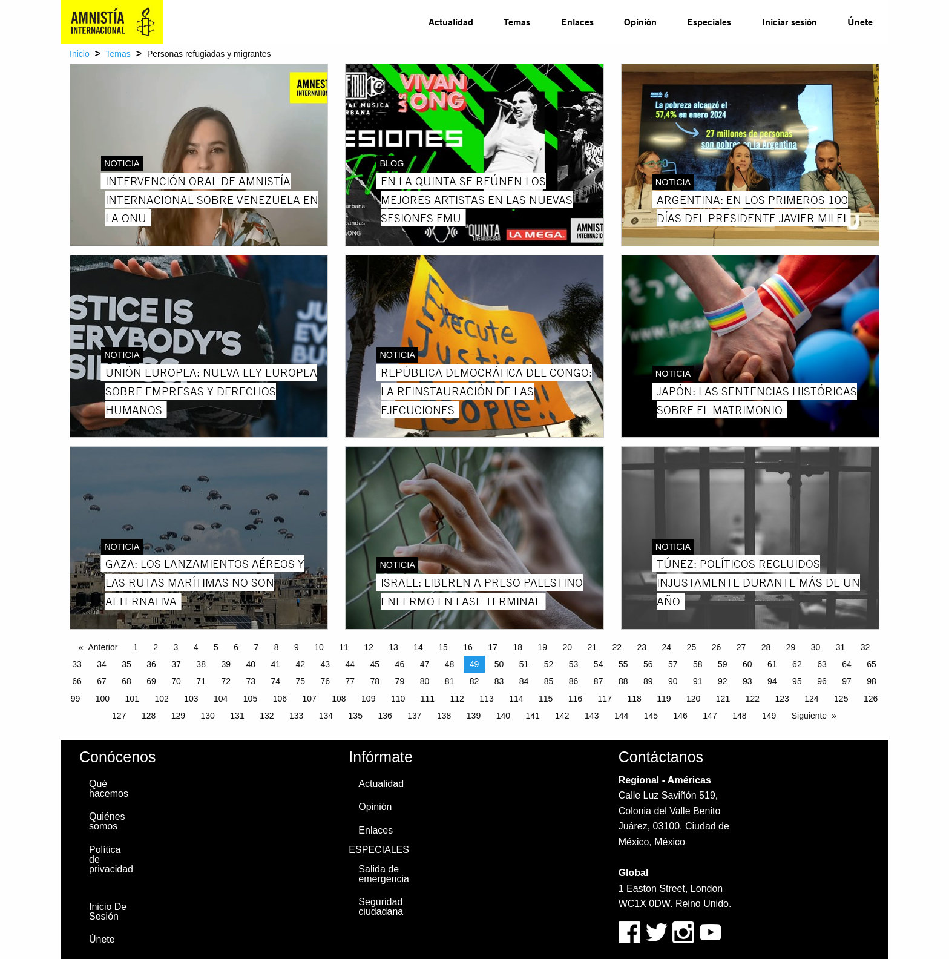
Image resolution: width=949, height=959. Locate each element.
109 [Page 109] (368, 699)
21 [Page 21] (592, 647)
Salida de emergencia (383, 874)
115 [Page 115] (546, 699)
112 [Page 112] (457, 699)
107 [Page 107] (309, 699)
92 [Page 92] (722, 681)
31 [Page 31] (841, 647)
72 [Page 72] (226, 681)
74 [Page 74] (275, 681)
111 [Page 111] (428, 699)
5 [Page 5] (216, 647)
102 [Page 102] (161, 699)
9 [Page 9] (296, 647)
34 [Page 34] (102, 664)
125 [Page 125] (841, 699)
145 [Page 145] (651, 715)
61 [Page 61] (772, 664)
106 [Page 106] (280, 699)
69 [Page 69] (151, 681)
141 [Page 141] (532, 715)
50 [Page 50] (499, 664)
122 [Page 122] (753, 699)
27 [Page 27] (741, 647)
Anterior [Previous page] (102, 647)
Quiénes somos (107, 821)
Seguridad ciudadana (380, 907)
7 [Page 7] (256, 647)
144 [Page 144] (621, 715)
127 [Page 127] (119, 715)
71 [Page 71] (201, 681)
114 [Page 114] (516, 699)
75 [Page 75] (300, 681)
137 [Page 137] (414, 715)
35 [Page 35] (126, 664)
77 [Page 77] (350, 681)
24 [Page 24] (667, 647)
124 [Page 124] (811, 699)
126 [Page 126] (871, 699)
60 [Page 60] (747, 664)
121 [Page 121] (723, 699)
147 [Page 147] (710, 715)
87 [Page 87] (598, 681)
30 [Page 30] (816, 647)
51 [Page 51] (524, 664)
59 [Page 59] (722, 664)
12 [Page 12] (368, 647)
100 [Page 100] (103, 699)
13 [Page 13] (393, 647)
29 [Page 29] (791, 647)
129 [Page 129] (178, 715)
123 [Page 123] (782, 699)
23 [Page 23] (642, 647)
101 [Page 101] (132, 699)
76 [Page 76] (325, 681)
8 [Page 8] (276, 647)
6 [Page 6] (236, 647)
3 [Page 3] (175, 647)
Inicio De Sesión (107, 911)
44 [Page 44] (350, 664)
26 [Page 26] (716, 647)
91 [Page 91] (698, 681)
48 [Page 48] (450, 664)
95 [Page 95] (797, 681)
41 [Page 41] (275, 664)
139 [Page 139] (474, 715)
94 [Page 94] (772, 681)
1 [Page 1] (135, 647)
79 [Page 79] (400, 681)
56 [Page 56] (648, 664)
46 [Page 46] (400, 664)
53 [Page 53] (574, 664)
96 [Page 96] (822, 681)
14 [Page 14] (418, 647)
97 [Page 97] (847, 681)
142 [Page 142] (562, 715)
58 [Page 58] (698, 664)
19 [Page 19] (542, 647)
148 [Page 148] (739, 715)
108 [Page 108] (339, 699)
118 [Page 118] (634, 699)
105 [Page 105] (250, 699)
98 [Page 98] (871, 681)
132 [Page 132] (267, 715)
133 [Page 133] (296, 715)
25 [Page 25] (692, 647)
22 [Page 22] (617, 647)
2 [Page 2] (155, 647)
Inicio (80, 54)
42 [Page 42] (300, 664)
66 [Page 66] (77, 681)
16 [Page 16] (468, 647)
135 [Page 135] (356, 715)
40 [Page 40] (250, 664)
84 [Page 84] (524, 681)
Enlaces (577, 21)
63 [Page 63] (822, 664)
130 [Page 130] (208, 715)
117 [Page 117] (605, 699)
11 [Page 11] (344, 647)
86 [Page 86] (574, 681)
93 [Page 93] (747, 681)
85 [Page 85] (549, 681)
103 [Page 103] (191, 699)
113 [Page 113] (486, 699)
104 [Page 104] (221, 699)
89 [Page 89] (648, 681)
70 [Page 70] (176, 681)
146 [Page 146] (681, 715)
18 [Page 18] (517, 647)
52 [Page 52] (549, 664)
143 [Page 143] (592, 715)
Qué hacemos (108, 789)
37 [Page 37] (176, 664)
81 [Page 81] (450, 681)
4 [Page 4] (196, 647)
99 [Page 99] (75, 699)
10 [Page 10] (319, 647)
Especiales (709, 21)
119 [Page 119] (664, 699)
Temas (517, 21)
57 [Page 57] (673, 664)
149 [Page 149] (769, 715)
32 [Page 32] (865, 647)
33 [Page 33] (77, 664)
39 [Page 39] (226, 664)
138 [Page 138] (444, 715)
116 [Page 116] (575, 699)
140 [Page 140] (503, 715)
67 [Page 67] (102, 681)
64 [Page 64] (847, 664)
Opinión (640, 21)
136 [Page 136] (385, 715)
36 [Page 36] (151, 664)
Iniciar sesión (789, 21)
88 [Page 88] (623, 681)
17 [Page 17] (492, 647)
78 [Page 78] (375, 681)
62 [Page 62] (797, 664)
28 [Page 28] (766, 647)
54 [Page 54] (598, 664)
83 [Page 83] (499, 681)
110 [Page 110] (398, 699)
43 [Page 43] (325, 664)
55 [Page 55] (623, 664)
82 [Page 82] (474, 681)
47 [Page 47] (425, 664)
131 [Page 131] (237, 715)
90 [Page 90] (673, 681)
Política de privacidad (111, 859)
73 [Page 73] (250, 681)
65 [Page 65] (871, 664)
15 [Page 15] (443, 647)
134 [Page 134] (326, 715)
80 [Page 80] (425, 681)
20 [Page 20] (567, 647)
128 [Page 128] (149, 715)
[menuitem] (450, 22)
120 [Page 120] (693, 699)
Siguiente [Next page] (809, 715)
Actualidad (451, 21)
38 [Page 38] (201, 664)
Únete (860, 21)
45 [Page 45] (375, 664)
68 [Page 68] (126, 681)
